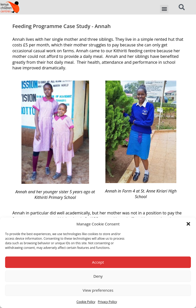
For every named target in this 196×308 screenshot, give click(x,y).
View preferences (98, 290)
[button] (188, 223)
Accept (98, 262)
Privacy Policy (107, 302)
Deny (98, 276)
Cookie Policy (86, 302)
